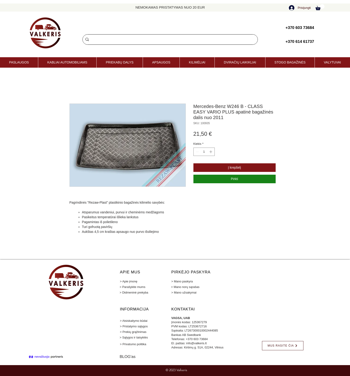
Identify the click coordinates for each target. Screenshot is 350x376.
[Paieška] (169, 39)
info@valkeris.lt (196, 343)
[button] (320, 7)
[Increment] (211, 152)
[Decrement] (197, 152)
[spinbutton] (203, 152)
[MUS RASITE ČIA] (282, 345)
